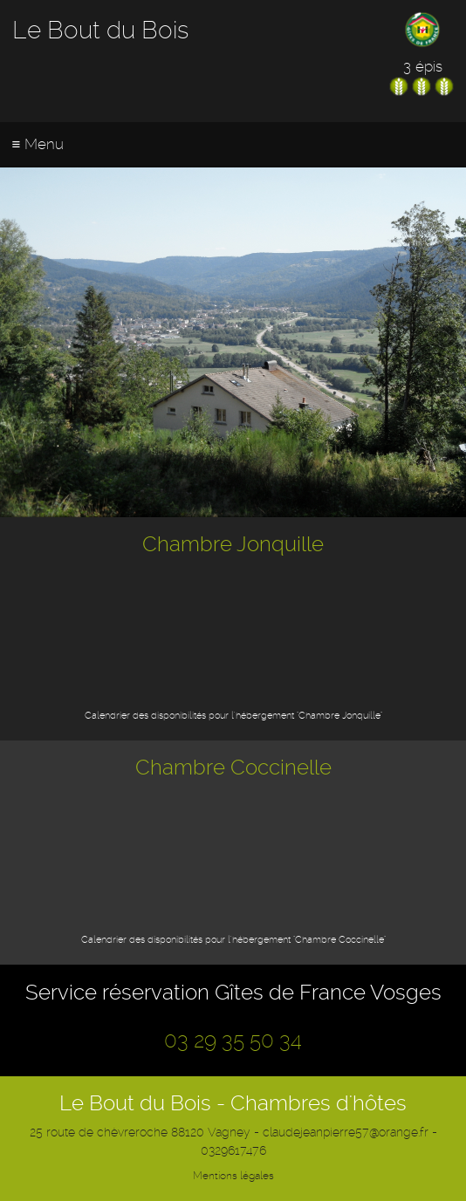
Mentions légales (233, 1176)
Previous (22, 337)
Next (444, 337)
